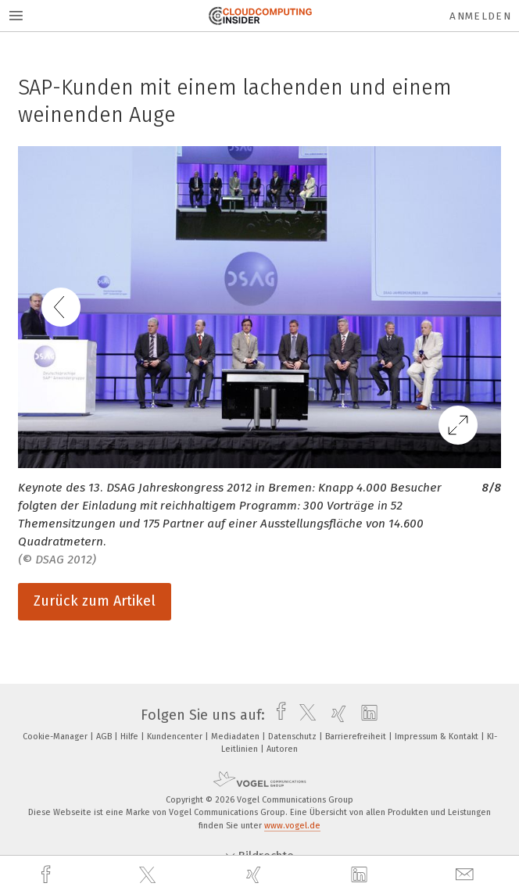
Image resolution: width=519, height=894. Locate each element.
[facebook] (47, 875)
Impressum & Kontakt (438, 736)
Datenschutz (293, 736)
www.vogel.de (292, 826)
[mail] (467, 875)
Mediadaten (236, 736)
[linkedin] (361, 875)
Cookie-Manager (56, 736)
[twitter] (149, 875)
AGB (105, 736)
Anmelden (480, 16)
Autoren (282, 749)
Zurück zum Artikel (95, 601)
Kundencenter (176, 736)
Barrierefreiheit (356, 736)
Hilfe (130, 736)
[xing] (256, 875)
